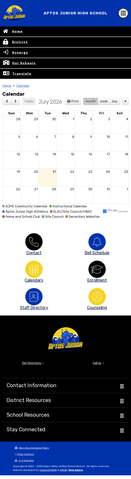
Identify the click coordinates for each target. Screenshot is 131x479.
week (104, 101)
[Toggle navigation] (123, 13)
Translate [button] (22, 74)
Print (75, 101)
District (20, 42)
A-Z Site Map (24, 460)
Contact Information (31, 385)
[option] (34, 241)
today (29, 101)
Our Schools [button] (24, 63)
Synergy (20, 52)
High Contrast (26, 454)
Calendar (22, 86)
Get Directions (33, 363)
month (91, 101)
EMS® (63, 470)
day (115, 101)
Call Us (98, 363)
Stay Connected (26, 429)
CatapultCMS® (48, 470)
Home (17, 31)
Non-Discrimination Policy (32, 447)
